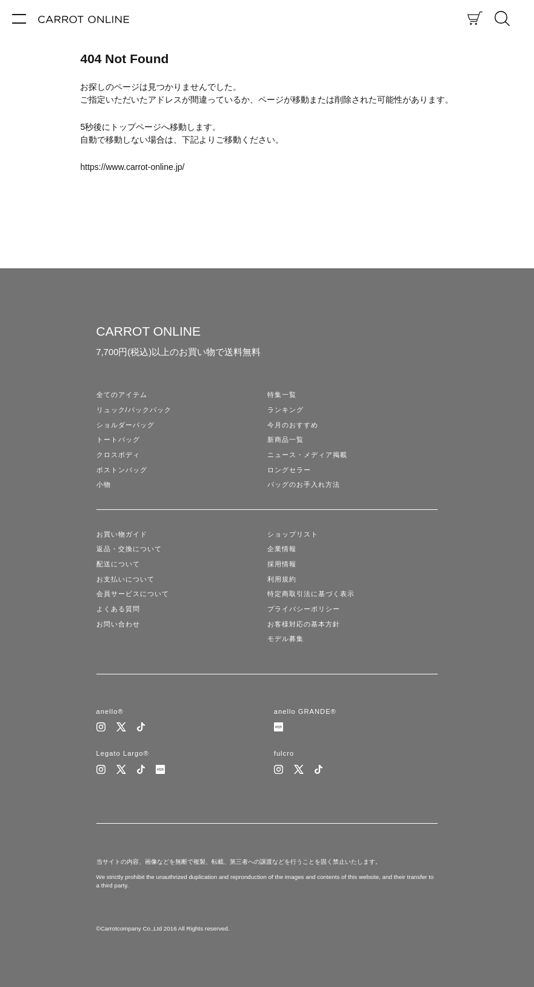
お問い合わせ (118, 624)
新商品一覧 (285, 439)
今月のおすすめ (292, 425)
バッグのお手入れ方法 (303, 484)
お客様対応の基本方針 (303, 624)
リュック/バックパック (134, 409)
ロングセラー (289, 469)
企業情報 (281, 548)
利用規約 (281, 579)
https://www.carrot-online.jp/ (132, 167)
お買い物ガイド (121, 534)
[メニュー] (19, 18)
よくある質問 (118, 608)
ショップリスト (292, 534)
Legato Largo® (122, 753)
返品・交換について (129, 548)
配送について (118, 564)
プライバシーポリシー (303, 608)
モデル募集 (285, 638)
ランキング (285, 409)
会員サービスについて (132, 593)
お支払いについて (125, 579)
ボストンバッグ (121, 469)
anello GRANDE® (305, 711)
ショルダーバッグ (125, 425)
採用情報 (281, 564)
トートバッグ (118, 439)
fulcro (284, 753)
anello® (110, 711)
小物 (103, 484)
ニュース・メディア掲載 (307, 454)
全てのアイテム (121, 394)
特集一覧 (281, 394)
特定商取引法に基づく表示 (311, 593)
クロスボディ (118, 454)
